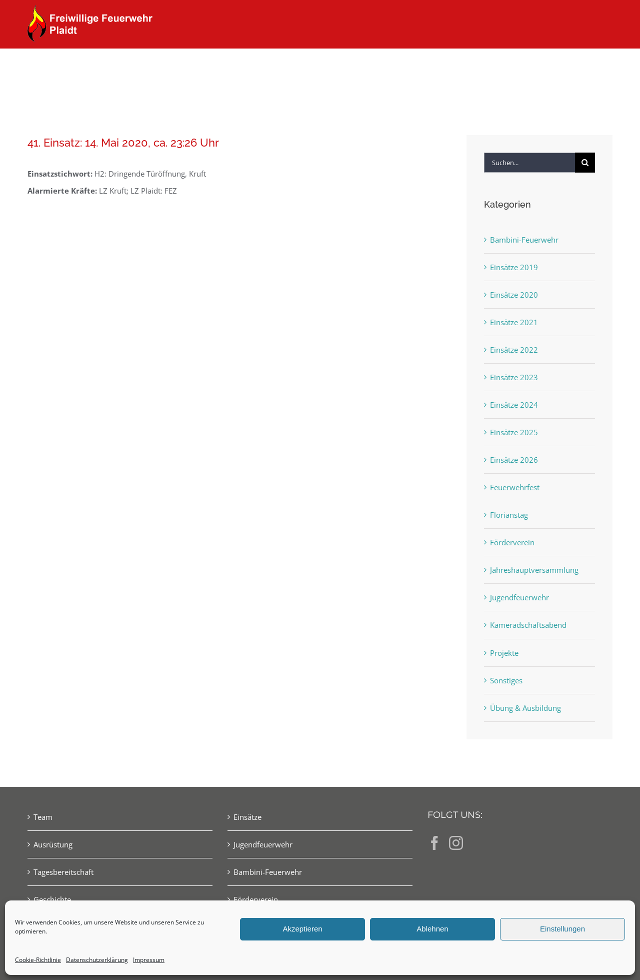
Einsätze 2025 (514, 432)
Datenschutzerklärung (97, 959)
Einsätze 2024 (514, 405)
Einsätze (248, 817)
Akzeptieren (302, 928)
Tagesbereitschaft (64, 872)
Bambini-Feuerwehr (524, 240)
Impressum (148, 959)
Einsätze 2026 (514, 460)
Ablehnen (432, 928)
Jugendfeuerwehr (519, 597)
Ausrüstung (53, 844)
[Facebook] (435, 843)
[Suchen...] (529, 163)
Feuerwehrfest (515, 487)
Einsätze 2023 (514, 377)
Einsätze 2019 (514, 267)
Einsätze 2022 (514, 350)
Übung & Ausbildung (525, 708)
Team (43, 817)
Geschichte (52, 899)
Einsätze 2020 (514, 295)
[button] (596, 66)
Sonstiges (506, 680)
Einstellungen (562, 928)
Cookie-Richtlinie (38, 959)
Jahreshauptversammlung (534, 570)
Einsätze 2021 (514, 322)
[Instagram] (456, 843)
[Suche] (585, 163)
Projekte (504, 653)
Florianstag (509, 515)
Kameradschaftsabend (528, 625)
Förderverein (512, 542)
